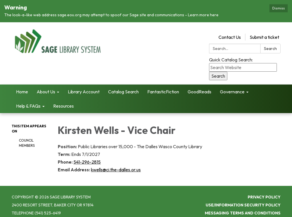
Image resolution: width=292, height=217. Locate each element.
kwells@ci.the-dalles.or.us (116, 166)
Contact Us (229, 33)
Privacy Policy (264, 193)
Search (270, 44)
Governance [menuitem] (232, 88)
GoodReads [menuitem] (199, 88)
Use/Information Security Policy (243, 201)
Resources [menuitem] (63, 102)
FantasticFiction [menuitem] (163, 88)
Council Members (27, 139)
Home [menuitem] (22, 88)
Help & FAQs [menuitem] (28, 102)
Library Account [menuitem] (84, 88)
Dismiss (278, 8)
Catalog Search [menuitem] (123, 88)
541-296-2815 (87, 158)
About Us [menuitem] (46, 88)
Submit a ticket (264, 33)
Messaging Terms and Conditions (243, 209)
